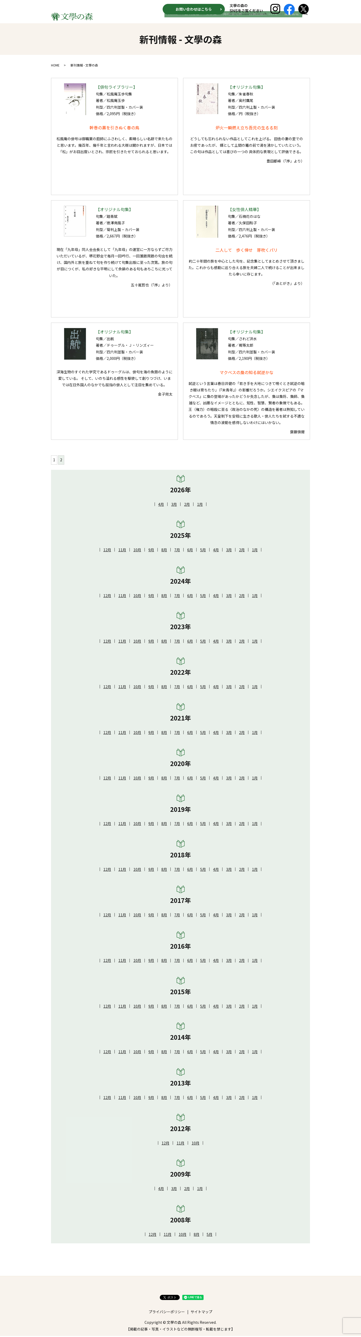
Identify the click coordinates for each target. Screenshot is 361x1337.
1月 (200, 505)
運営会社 (293, 20)
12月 (107, 550)
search (306, 20)
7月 (177, 550)
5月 (203, 550)
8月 (164, 550)
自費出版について (266, 20)
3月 (174, 505)
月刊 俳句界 (238, 20)
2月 (187, 505)
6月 (190, 550)
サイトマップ (201, 1312)
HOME (185, 20)
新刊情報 (202, 20)
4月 (161, 505)
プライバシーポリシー (167, 1312)
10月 (137, 550)
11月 (122, 550)
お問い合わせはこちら (194, 9)
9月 (151, 550)
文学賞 (219, 20)
